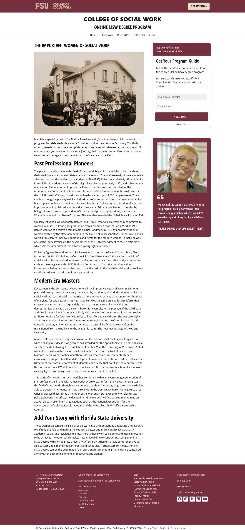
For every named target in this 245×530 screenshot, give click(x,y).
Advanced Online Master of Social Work (99, 480)
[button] (199, 6)
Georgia (82, 496)
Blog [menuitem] (152, 35)
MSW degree (41, 449)
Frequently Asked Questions (148, 478)
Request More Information (191, 474)
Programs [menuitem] (107, 35)
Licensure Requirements (146, 502)
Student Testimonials (145, 492)
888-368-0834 (184, 480)
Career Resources (143, 499)
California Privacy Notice (189, 492)
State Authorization (144, 481)
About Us (138, 506)
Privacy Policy (184, 486)
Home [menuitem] (93, 35)
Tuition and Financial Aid (147, 485)
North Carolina (86, 500)
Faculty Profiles (141, 495)
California (83, 493)
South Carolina (86, 503)
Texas (81, 507)
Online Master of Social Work (93, 474)
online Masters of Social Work (117, 139)
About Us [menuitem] (139, 35)
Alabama (83, 490)
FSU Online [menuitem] (123, 35)
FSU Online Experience (146, 488)
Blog (136, 474)
